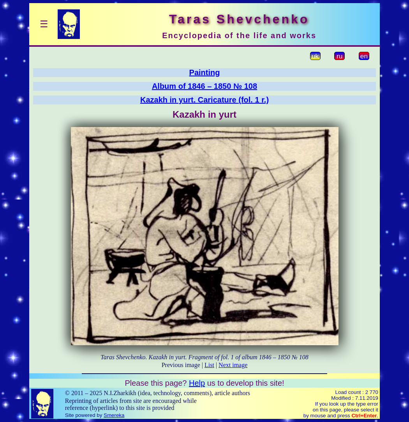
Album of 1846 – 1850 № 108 (204, 86)
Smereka (114, 415)
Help (197, 383)
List (209, 365)
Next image (233, 365)
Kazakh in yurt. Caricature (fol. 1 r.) (204, 99)
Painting (204, 72)
